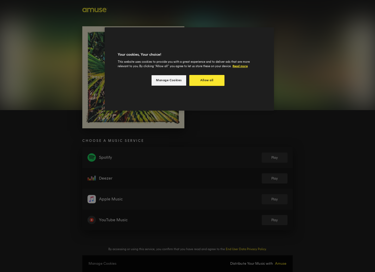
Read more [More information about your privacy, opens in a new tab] (240, 66)
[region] (189, 69)
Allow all (207, 80)
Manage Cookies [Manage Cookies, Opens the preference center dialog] (169, 80)
